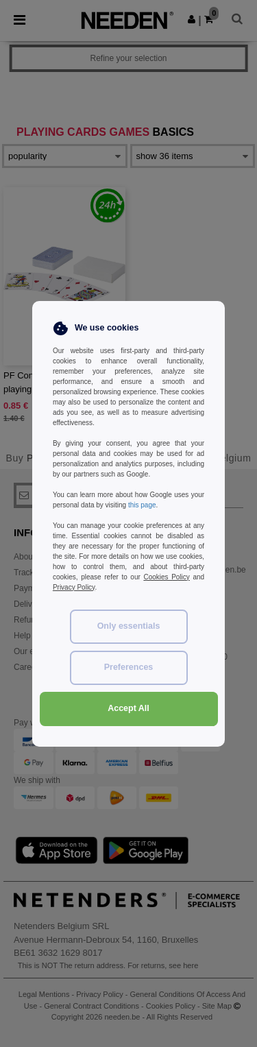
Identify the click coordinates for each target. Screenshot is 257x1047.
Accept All (128, 708)
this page (142, 505)
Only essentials (128, 626)
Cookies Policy (166, 577)
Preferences (129, 667)
